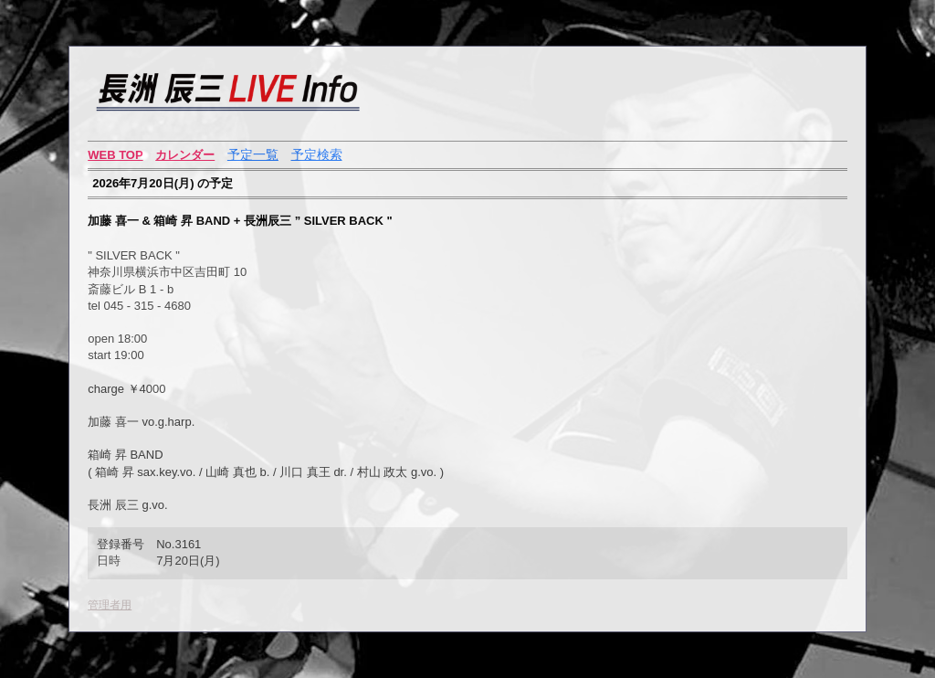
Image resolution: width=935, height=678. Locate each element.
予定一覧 (252, 154)
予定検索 (316, 154)
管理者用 (109, 605)
